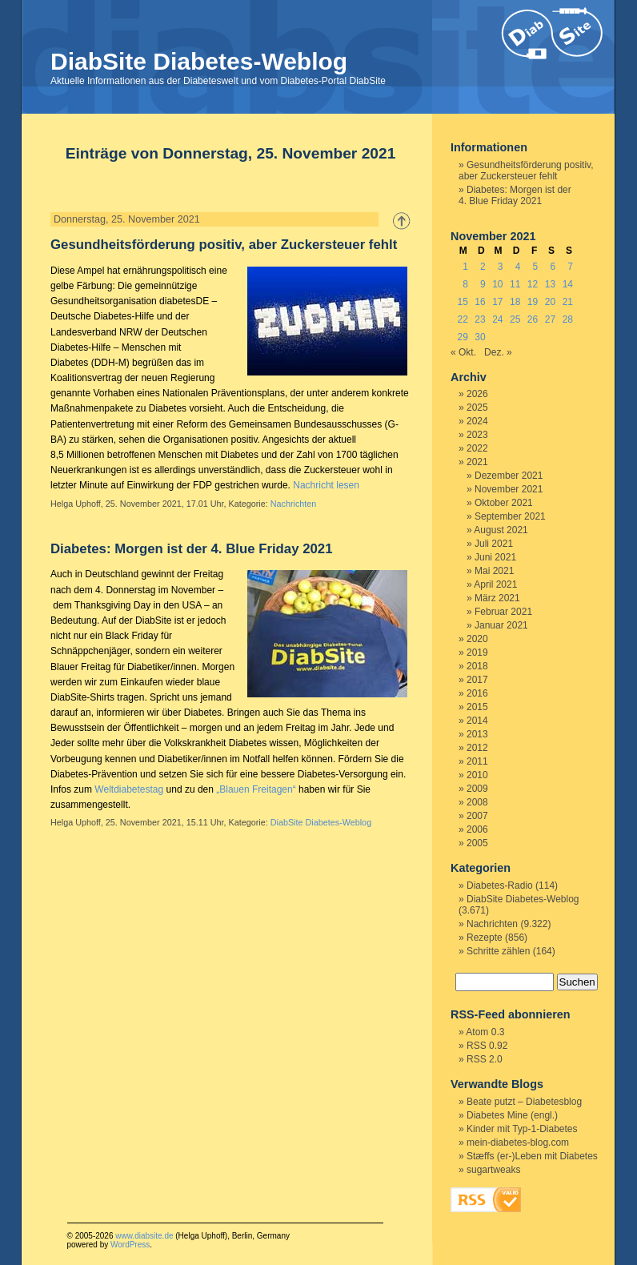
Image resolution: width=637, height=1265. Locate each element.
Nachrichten (293, 503)
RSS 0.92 (487, 1045)
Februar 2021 (503, 611)
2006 (477, 829)
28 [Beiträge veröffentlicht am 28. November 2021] (568, 319)
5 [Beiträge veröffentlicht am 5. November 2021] (536, 266)
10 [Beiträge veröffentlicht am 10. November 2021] (497, 284)
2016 (477, 693)
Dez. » (498, 352)
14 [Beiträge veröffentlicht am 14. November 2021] (568, 284)
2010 (477, 775)
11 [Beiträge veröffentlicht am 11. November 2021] (515, 284)
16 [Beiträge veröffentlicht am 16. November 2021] (480, 301)
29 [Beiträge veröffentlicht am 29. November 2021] (462, 337)
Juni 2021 (495, 557)
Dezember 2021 (509, 475)
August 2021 (500, 530)
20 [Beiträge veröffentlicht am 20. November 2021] (550, 301)
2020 (477, 639)
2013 (477, 734)
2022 (477, 448)
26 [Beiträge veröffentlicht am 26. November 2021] (532, 319)
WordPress (130, 1244)
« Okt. (463, 352)
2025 (477, 407)
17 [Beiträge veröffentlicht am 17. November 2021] (497, 301)
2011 (477, 761)
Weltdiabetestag (128, 789)
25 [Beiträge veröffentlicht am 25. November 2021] (515, 319)
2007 (477, 815)
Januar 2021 (501, 625)
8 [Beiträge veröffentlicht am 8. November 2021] (465, 284)
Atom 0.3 (485, 1032)
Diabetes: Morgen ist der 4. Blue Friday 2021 (191, 548)
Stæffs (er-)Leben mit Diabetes (532, 1156)
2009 (477, 788)
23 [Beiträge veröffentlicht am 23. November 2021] (480, 319)
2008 (477, 802)
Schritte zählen (498, 951)
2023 (477, 434)
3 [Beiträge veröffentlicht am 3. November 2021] (500, 266)
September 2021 (510, 516)
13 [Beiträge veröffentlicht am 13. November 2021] (550, 284)
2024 (477, 421)
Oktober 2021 (504, 502)
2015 (477, 707)
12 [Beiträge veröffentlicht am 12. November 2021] (532, 284)
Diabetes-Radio (500, 885)
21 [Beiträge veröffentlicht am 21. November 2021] (568, 301)
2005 (477, 843)
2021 (477, 462)
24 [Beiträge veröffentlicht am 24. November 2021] (497, 319)
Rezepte (485, 937)
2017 (477, 679)
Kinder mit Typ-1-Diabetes (522, 1128)
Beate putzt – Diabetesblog (524, 1101)
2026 (477, 394)
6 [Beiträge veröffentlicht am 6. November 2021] (552, 266)
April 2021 (495, 584)
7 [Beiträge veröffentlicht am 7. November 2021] (570, 266)
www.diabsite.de (144, 1235)
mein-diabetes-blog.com (518, 1142)
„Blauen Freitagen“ (255, 789)
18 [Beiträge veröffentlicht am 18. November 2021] (515, 301)
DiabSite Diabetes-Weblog (198, 61)
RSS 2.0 (485, 1059)
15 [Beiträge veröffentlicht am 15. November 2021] (462, 301)
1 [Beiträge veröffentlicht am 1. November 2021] (465, 266)
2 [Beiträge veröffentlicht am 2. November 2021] (483, 266)
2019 (477, 652)
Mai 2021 (494, 570)
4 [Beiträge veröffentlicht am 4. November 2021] (518, 266)
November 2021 (509, 489)
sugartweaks (493, 1169)
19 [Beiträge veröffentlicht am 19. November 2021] (532, 301)
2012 (477, 747)
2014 (477, 720)
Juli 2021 (494, 543)
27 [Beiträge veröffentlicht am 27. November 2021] (550, 319)
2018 (477, 666)
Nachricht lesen (326, 485)
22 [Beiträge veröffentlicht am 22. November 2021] (462, 319)
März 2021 (497, 598)
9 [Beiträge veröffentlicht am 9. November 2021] (483, 284)
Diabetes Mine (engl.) (512, 1115)
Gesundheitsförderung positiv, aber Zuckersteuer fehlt (223, 244)
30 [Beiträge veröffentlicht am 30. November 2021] (480, 337)
